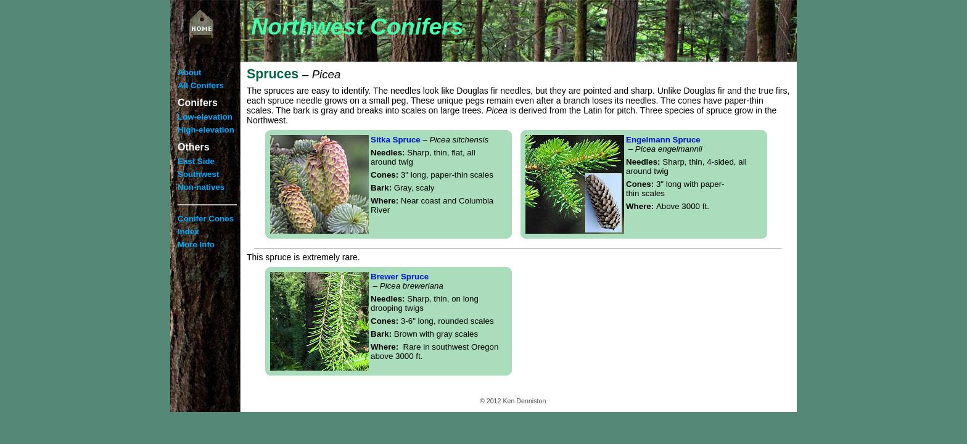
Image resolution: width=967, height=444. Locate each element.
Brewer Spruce (407, 281)
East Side (196, 161)
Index (188, 231)
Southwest (198, 174)
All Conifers (201, 85)
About (190, 72)
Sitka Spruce (429, 139)
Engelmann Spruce (664, 144)
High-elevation (206, 129)
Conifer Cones (206, 218)
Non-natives (201, 187)
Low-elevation (205, 116)
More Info (196, 244)
